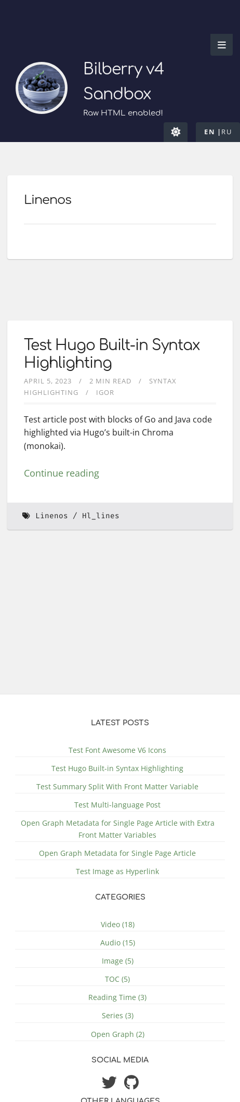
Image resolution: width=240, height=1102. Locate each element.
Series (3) (118, 1015)
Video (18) (118, 924)
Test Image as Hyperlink (117, 871)
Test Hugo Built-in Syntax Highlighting (117, 768)
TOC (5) (117, 979)
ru (226, 131)
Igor (105, 392)
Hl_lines (100, 516)
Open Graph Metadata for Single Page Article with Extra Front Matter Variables (118, 829)
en (209, 131)
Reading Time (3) (117, 997)
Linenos (51, 516)
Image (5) (118, 961)
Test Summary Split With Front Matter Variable (117, 786)
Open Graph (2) (117, 1034)
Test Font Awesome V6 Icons (117, 750)
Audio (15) (117, 942)
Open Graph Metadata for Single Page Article (117, 853)
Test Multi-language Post (117, 805)
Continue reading (61, 473)
